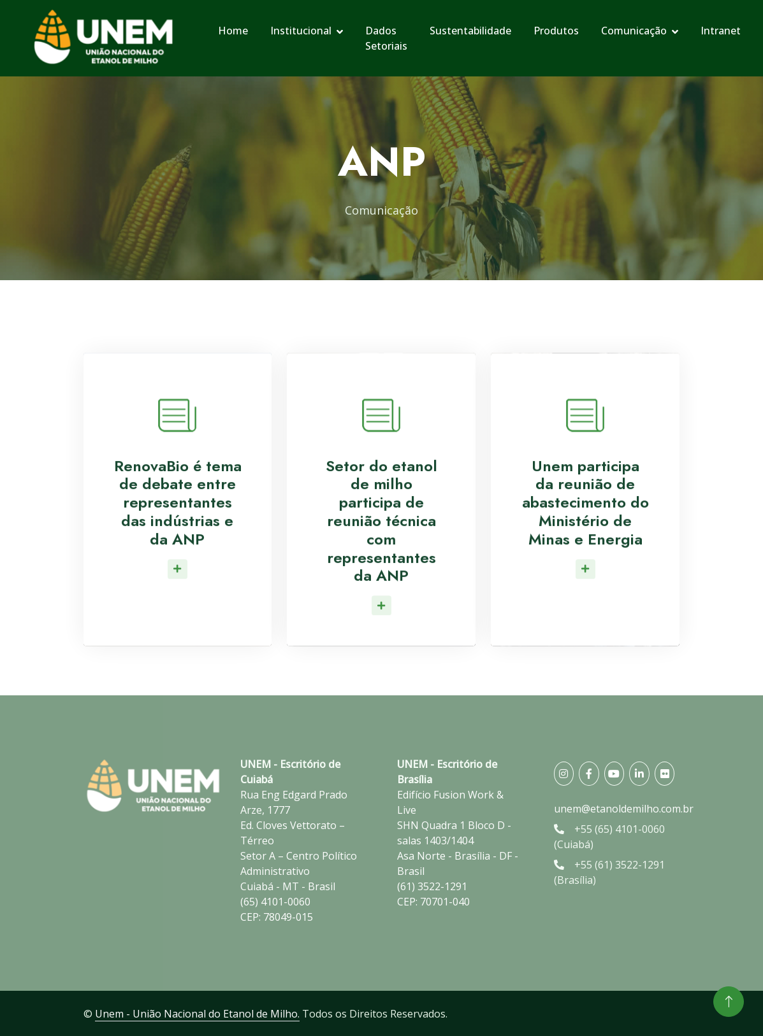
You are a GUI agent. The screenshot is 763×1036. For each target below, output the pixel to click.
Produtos (556, 31)
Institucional (300, 31)
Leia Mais (180, 591)
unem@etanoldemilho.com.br (624, 809)
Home (233, 31)
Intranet (721, 31)
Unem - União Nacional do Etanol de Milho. (197, 1014)
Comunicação (634, 31)
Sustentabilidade (470, 31)
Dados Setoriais (386, 38)
